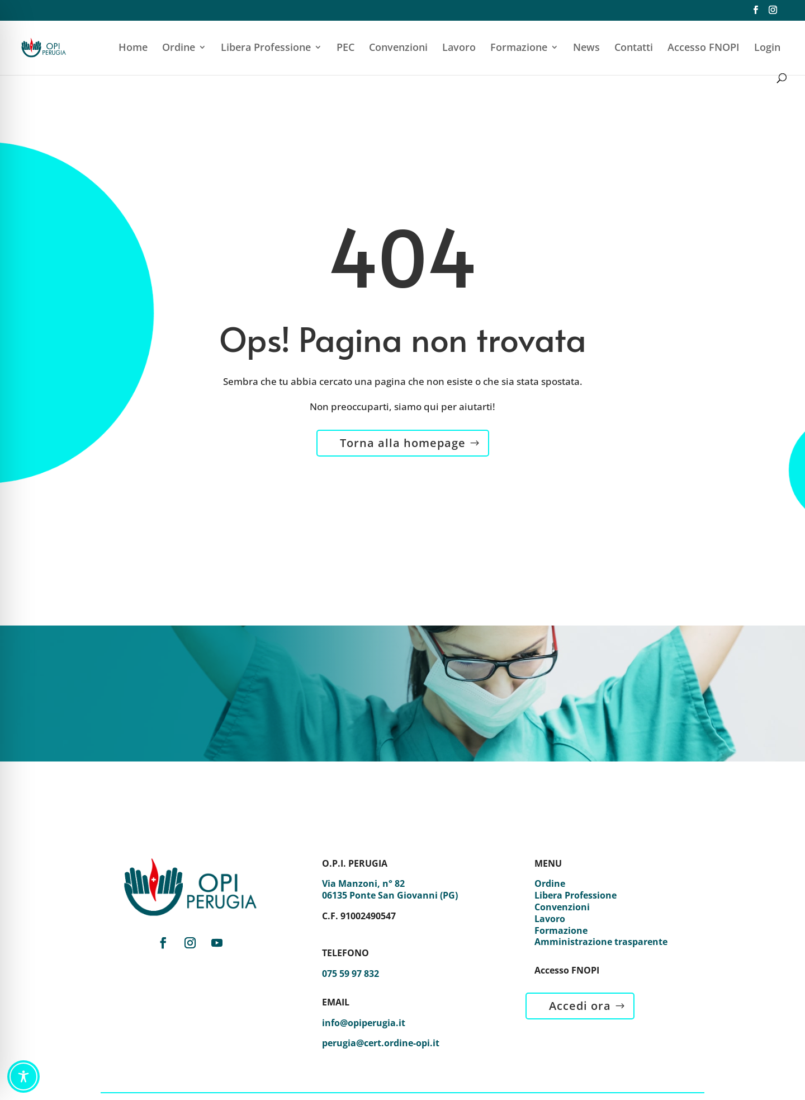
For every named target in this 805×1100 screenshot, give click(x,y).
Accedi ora (580, 1005)
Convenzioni (398, 48)
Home (133, 48)
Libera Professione (266, 48)
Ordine (178, 48)
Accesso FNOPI (703, 48)
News (586, 48)
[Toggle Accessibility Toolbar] (23, 1076)
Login (767, 48)
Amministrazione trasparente (600, 942)
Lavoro (459, 48)
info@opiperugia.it (363, 1023)
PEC (345, 48)
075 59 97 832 (350, 973)
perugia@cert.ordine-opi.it (380, 1043)
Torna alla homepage (403, 442)
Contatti (633, 48)
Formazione (518, 48)
